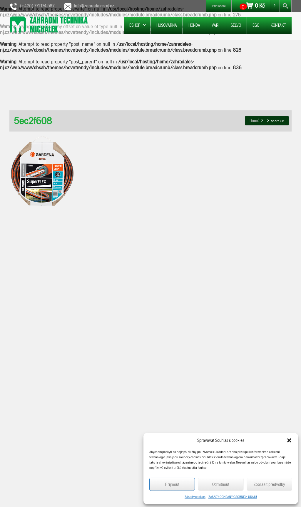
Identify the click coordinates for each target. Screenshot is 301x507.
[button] (289, 440)
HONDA (194, 25)
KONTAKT (278, 25)
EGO (255, 25)
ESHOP (137, 25)
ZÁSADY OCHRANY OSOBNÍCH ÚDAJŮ (232, 497)
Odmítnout (220, 484)
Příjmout (172, 484)
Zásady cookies (195, 497)
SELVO (236, 25)
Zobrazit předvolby (269, 484)
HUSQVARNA (166, 25)
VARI (215, 25)
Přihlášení (218, 6)
